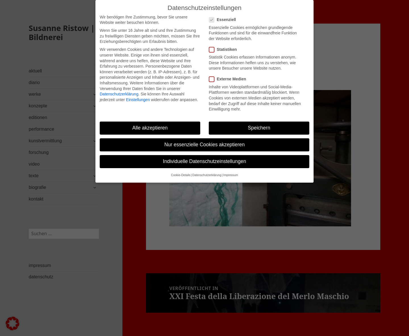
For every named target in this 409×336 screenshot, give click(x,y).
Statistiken (225, 44)
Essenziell (224, 14)
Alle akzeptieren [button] (150, 122)
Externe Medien (229, 74)
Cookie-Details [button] (180, 170)
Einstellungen (138, 94)
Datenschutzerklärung (119, 88)
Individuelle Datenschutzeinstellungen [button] (204, 156)
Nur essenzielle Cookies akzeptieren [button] (204, 139)
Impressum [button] (230, 170)
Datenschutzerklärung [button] (206, 170)
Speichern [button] (259, 122)
